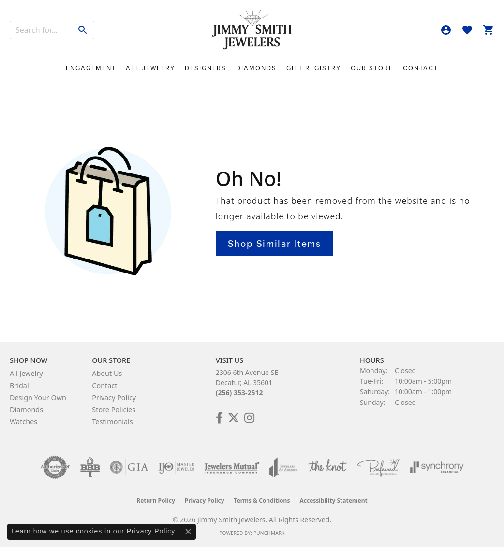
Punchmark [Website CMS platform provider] (269, 533)
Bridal (19, 385)
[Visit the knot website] (327, 467)
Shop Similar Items (274, 243)
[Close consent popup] (188, 531)
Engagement (91, 67)
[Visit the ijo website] (176, 467)
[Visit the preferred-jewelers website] (378, 467)
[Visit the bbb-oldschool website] (90, 467)
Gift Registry (313, 67)
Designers (205, 67)
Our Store (372, 67)
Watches (23, 421)
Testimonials (112, 421)
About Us (107, 373)
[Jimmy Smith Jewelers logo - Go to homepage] (252, 30)
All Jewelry (150, 67)
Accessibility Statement (333, 500)
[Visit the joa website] (283, 467)
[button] (446, 30)
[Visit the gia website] (129, 467)
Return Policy (155, 500)
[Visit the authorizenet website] (55, 467)
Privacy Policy (114, 397)
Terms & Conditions (262, 500)
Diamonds (256, 67)
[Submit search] (83, 30)
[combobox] (41, 30)
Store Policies (113, 409)
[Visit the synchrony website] (437, 467)
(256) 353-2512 (239, 392)
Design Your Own (38, 397)
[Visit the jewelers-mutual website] (232, 467)
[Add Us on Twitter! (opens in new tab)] (233, 418)
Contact (420, 67)
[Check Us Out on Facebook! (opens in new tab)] (219, 418)
